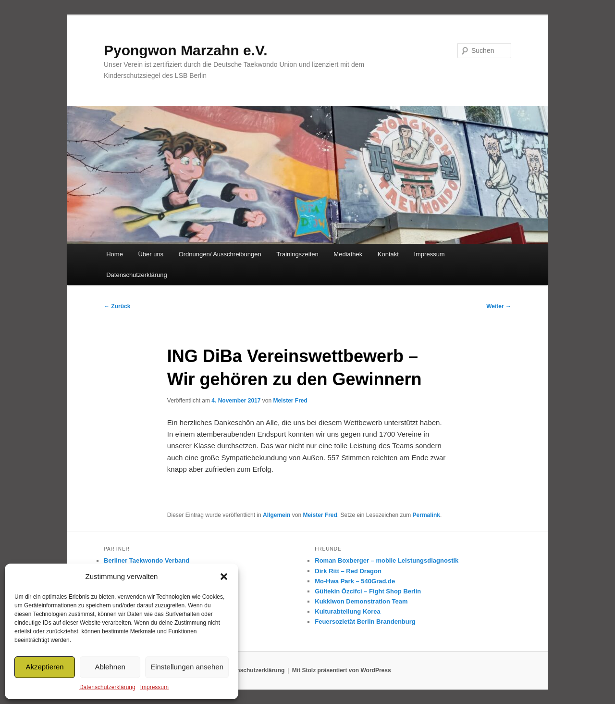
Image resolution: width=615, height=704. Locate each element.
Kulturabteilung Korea (348, 611)
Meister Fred (290, 400)
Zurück (117, 306)
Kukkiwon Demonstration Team (361, 601)
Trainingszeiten (297, 254)
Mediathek (347, 254)
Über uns (150, 254)
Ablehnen (110, 667)
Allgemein (276, 515)
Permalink (426, 515)
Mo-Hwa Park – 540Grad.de (355, 581)
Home (114, 254)
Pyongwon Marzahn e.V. (186, 50)
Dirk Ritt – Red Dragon (348, 571)
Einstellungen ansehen (186, 667)
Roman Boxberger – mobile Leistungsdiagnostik (386, 560)
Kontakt (388, 254)
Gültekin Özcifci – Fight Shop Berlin (368, 591)
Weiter (498, 306)
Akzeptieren (44, 667)
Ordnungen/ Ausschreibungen (220, 254)
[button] (224, 576)
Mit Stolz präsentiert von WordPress (341, 670)
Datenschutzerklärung (107, 687)
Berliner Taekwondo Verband (146, 560)
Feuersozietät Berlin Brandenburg (365, 621)
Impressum (154, 687)
